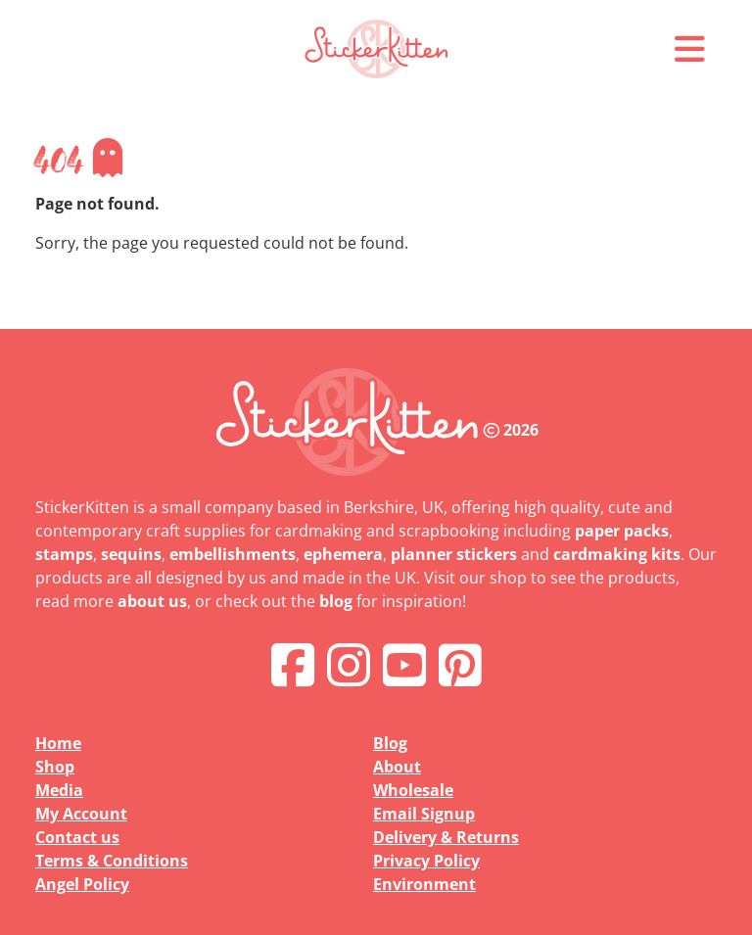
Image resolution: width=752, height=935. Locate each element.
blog (335, 601)
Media (59, 790)
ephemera (343, 554)
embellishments (232, 554)
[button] (689, 49)
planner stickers (454, 554)
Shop (54, 766)
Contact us (77, 837)
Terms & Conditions (111, 860)
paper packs (622, 530)
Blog (390, 743)
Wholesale (413, 790)
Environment (424, 884)
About (397, 766)
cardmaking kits (617, 554)
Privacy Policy (426, 860)
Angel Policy (82, 884)
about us (152, 601)
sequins (131, 554)
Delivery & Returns (446, 837)
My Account (81, 813)
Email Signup (424, 813)
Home (58, 743)
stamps (64, 554)
